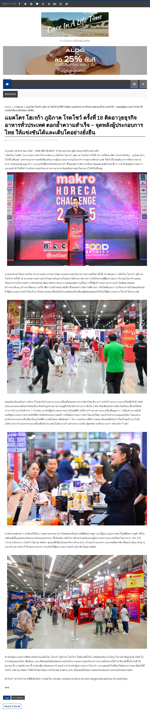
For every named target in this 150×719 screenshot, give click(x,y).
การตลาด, (53, 140)
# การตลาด (18, 697)
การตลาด (18, 106)
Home (8, 106)
